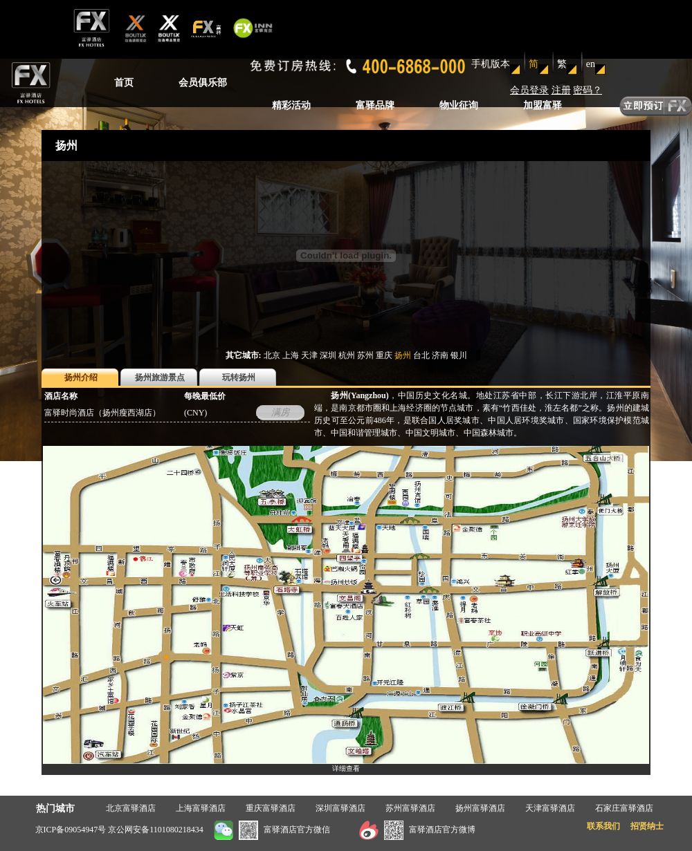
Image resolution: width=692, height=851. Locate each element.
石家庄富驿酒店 (624, 808)
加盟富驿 (542, 105)
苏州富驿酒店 (410, 808)
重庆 (384, 355)
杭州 (346, 355)
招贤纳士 (647, 826)
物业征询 (458, 105)
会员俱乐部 (203, 82)
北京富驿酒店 (131, 808)
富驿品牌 (375, 105)
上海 (290, 355)
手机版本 (490, 64)
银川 (458, 355)
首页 (124, 82)
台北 (421, 355)
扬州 (402, 355)
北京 (272, 355)
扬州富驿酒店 (480, 808)
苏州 (365, 355)
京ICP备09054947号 (71, 829)
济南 (440, 355)
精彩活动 (291, 105)
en (590, 64)
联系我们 (603, 826)
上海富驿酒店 (201, 808)
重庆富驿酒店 (270, 808)
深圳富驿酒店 (340, 808)
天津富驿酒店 (550, 808)
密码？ (587, 90)
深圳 (328, 355)
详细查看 (346, 768)
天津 (309, 355)
